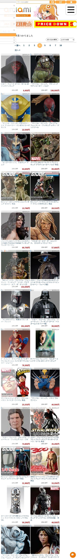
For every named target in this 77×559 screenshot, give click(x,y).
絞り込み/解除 (52, 39)
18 (61, 45)
